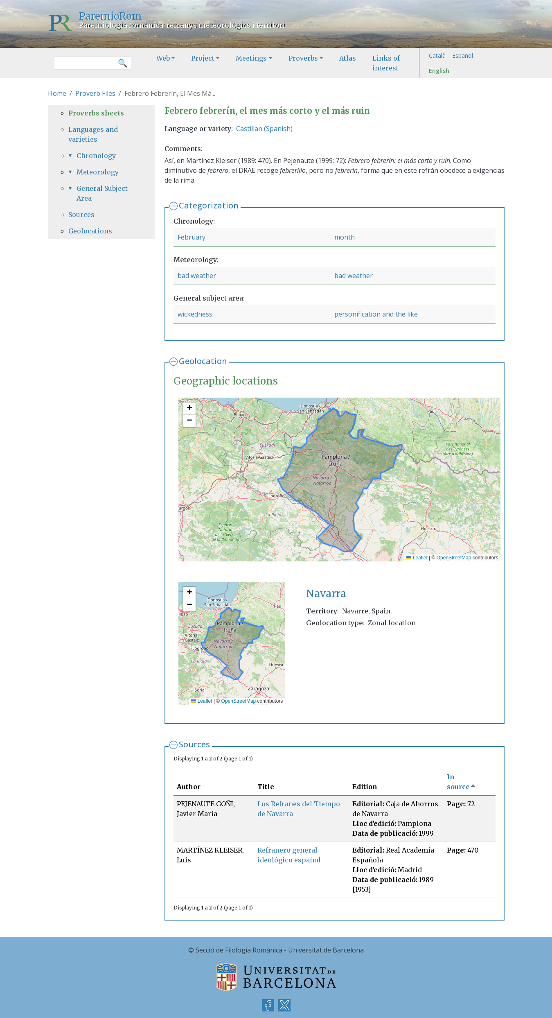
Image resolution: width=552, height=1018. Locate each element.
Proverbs (303, 58)
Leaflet (416, 558)
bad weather (197, 275)
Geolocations (90, 231)
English (439, 71)
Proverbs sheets (96, 113)
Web (163, 58)
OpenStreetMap (454, 558)
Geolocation (203, 360)
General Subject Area (102, 193)
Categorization (209, 205)
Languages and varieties (93, 134)
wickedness (195, 314)
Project (202, 58)
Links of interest (386, 63)
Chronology (96, 156)
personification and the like (376, 314)
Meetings (251, 58)
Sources (194, 744)
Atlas (347, 58)
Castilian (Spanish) (264, 128)
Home (57, 93)
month (344, 237)
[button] (189, 409)
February (191, 237)
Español (462, 55)
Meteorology (98, 172)
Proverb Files (95, 93)
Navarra (326, 593)
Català (437, 55)
